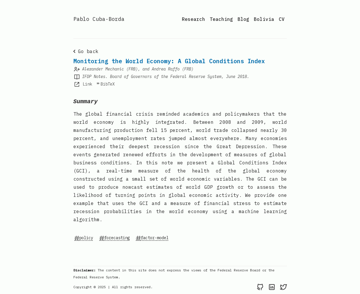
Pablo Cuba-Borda (98, 19)
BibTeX (105, 84)
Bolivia (264, 19)
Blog (243, 19)
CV (282, 19)
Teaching (221, 19)
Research (193, 19)
